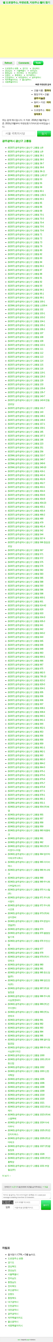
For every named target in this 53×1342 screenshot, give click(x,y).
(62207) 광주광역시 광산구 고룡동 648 (25, 649)
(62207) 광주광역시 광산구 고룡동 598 (25, 593)
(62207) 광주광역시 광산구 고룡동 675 (25, 668)
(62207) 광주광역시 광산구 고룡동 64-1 (26, 199)
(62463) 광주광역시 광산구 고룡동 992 (25, 1024)
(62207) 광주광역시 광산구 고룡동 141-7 (26, 408)
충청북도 (18, 75)
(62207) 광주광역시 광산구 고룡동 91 (25, 278)
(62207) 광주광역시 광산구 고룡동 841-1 (26, 720)
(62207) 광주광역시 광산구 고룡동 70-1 (26, 215)
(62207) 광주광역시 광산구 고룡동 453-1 (26, 487)
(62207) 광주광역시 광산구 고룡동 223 (25, 443)
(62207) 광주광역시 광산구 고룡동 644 (25, 637)
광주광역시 (36, 77)
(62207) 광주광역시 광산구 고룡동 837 (25, 704)
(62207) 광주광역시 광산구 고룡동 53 (25, 179)
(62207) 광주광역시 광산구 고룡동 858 (25, 739)
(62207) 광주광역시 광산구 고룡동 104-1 (26, 321)
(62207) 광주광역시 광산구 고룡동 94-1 (26, 290)
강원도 (7, 75)
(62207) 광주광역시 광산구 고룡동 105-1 (26, 325)
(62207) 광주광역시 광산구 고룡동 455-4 (26, 511)
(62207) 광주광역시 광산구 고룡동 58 (25, 187)
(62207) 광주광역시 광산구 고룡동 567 (25, 550)
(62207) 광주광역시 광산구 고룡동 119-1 (26, 372)
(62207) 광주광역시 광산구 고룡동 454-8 (26, 499)
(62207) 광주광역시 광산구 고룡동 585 (25, 578)
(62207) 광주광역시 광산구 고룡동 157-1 (26, 424)
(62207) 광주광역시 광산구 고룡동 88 (25, 274)
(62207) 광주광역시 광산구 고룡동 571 (25, 554)
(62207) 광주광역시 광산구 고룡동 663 (25, 653)
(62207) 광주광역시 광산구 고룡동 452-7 (26, 483)
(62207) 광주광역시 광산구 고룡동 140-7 (26, 396)
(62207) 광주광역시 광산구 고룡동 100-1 (26, 301)
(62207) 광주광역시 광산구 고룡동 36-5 (26, 159)
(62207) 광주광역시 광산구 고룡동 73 (25, 242)
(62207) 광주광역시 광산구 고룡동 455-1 (26, 507)
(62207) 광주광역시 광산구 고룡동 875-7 (26, 783)
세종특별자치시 (11, 82)
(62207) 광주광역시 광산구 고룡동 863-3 (26, 759)
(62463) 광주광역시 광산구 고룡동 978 (25, 953)
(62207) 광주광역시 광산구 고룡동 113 (25, 357)
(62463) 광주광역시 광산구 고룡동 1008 (26, 1087)
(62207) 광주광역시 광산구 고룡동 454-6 (26, 495)
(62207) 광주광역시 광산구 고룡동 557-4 (26, 538)
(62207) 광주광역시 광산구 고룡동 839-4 (26, 712)
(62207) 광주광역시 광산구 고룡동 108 (25, 337)
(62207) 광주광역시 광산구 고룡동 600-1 (26, 597)
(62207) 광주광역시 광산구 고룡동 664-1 (26, 657)
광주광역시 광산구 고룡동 (16, 141)
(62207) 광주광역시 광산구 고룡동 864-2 (26, 763)
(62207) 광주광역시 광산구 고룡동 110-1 (26, 345)
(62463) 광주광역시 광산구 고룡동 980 (25, 964)
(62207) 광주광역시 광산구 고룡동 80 (25, 250)
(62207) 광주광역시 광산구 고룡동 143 (25, 412)
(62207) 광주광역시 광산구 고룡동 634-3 (26, 617)
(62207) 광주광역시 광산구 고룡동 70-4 (26, 222)
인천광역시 (9, 77)
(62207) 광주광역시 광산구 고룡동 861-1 (26, 747)
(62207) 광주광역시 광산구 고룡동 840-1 (26, 716)
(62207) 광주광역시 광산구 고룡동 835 (25, 692)
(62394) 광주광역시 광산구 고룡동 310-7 (26, 455)
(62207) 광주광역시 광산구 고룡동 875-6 (26, 779)
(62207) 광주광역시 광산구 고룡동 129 (25, 380)
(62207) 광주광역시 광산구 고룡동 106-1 (26, 329)
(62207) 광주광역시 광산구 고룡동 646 (25, 645)
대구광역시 (30, 75)
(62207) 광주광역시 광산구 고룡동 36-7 (26, 163)
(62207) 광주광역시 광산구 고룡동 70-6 (26, 230)
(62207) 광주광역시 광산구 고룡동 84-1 (26, 266)
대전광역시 (23, 77)
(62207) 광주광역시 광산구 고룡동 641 (25, 625)
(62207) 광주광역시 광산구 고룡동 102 (25, 309)
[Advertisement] (26, 31)
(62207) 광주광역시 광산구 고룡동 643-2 (26, 633)
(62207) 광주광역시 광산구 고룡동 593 (25, 586)
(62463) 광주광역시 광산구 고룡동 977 (25, 949)
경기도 (25, 68)
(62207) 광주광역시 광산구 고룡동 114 (25, 361)
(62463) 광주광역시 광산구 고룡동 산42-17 (27, 175)
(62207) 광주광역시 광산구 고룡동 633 (25, 613)
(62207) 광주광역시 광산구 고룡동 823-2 (26, 680)
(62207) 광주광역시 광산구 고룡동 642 (25, 629)
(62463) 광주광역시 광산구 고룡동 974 (25, 929)
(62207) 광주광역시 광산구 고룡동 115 (25, 365)
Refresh (8, 63)
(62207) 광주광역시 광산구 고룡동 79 (25, 246)
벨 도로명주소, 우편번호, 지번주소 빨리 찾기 (26, 2)
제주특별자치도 (11, 80)
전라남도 (33, 70)
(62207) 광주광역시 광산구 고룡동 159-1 (26, 428)
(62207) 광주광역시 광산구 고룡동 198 (25, 440)
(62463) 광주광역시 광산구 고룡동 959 (25, 826)
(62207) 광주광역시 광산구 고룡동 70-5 (26, 226)
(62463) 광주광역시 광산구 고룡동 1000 (26, 1055)
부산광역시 (32, 73)
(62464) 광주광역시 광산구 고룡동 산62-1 (27, 195)
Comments (24, 63)
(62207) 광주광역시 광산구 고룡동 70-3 (26, 218)
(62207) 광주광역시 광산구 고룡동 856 (25, 735)
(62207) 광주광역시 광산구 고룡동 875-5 (26, 775)
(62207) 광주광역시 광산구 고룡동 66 (25, 207)
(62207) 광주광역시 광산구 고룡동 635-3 (26, 621)
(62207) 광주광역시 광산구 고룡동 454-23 (27, 503)
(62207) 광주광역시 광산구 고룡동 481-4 (26, 526)
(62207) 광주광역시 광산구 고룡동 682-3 (26, 672)
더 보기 (6, 1176)
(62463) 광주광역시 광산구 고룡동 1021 (26, 1103)
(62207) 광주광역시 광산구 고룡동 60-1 (26, 191)
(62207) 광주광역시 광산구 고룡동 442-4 (26, 475)
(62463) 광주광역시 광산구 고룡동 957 (25, 818)
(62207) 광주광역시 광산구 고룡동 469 (25, 518)
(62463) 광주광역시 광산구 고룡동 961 (25, 838)
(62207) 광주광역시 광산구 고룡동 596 (25, 589)
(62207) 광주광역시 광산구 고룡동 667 (25, 664)
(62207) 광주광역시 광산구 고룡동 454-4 (26, 491)
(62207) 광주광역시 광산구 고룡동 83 (25, 258)
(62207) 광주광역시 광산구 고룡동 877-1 (26, 791)
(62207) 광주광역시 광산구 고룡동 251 (25, 447)
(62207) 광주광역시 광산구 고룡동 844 (25, 724)
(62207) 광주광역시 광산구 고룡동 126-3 (26, 376)
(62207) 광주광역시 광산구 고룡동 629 (25, 609)
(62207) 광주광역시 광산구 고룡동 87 (25, 270)
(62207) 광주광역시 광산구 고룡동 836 (25, 696)
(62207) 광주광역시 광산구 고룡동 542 (25, 530)
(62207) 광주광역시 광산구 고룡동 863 (25, 755)
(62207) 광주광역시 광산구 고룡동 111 (25, 349)
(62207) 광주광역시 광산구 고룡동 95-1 (26, 293)
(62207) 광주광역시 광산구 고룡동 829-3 (26, 684)
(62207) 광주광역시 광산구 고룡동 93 (25, 286)
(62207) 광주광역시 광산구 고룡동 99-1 (26, 297)
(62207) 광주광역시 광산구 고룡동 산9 (25, 147)
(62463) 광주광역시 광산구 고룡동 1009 (26, 1091)
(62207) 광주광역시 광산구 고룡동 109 (25, 341)
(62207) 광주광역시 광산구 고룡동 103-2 (26, 317)
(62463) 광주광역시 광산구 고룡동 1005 (26, 1079)
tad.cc (19, 1339)
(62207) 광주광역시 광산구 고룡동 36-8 (26, 167)
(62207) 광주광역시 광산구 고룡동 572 (25, 558)
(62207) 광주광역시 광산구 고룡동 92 (25, 282)
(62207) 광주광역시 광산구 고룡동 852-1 (26, 728)
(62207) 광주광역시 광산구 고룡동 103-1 (26, 313)
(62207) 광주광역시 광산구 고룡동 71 (25, 234)
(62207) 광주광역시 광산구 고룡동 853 (25, 732)
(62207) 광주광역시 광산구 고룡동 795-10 (27, 676)
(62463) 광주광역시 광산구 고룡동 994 (25, 1031)
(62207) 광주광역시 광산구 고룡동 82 (25, 254)
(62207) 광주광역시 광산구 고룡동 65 (25, 203)
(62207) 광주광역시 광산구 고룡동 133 (25, 384)
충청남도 (8, 73)
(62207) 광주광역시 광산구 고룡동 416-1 (26, 471)
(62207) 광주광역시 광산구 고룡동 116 (25, 368)
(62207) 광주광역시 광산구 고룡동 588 (25, 582)
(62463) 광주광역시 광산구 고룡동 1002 (26, 1067)
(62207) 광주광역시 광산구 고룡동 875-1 (26, 771)
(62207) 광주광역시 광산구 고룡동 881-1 (26, 799)
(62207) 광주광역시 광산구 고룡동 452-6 (26, 479)
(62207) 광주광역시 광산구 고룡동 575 (25, 562)
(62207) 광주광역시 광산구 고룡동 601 (25, 601)
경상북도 (36, 68)
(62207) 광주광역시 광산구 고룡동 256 (25, 451)
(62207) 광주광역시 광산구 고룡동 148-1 (26, 416)
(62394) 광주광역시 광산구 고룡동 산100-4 (27, 305)
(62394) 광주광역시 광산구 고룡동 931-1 (26, 803)
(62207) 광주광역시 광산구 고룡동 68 (25, 211)
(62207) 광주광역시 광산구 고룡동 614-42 (27, 605)
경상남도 (8, 70)
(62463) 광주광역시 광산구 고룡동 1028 (26, 1154)
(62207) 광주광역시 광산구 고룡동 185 (25, 432)
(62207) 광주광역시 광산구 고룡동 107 (25, 333)
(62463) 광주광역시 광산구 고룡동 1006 (26, 1083)
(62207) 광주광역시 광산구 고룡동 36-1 (26, 155)
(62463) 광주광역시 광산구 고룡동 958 (25, 822)
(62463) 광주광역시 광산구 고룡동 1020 (26, 1099)
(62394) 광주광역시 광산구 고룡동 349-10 (27, 467)
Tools (38, 63)
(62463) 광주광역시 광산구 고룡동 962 (25, 842)
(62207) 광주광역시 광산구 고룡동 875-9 (26, 787)
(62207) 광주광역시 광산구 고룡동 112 (25, 353)
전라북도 (20, 73)
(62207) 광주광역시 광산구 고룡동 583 (25, 574)
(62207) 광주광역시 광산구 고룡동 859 (25, 743)
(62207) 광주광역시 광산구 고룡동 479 (25, 522)
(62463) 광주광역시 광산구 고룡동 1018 (26, 1095)
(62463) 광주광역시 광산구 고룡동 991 (25, 1020)
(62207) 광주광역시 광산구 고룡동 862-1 (26, 751)
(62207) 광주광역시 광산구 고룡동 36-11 (26, 171)
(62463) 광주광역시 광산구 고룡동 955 (25, 814)
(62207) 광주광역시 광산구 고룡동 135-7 (26, 392)
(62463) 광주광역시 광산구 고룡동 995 (25, 1035)
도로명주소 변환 (11, 68)
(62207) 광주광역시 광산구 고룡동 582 (25, 570)
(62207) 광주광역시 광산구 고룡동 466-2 (26, 514)
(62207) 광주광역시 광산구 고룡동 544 (25, 534)
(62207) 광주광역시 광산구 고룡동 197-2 (26, 436)
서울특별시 (21, 70)
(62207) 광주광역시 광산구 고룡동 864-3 (26, 767)
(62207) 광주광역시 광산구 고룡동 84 (25, 262)
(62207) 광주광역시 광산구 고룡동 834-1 (26, 688)
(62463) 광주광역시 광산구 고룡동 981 (25, 968)
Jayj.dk (28, 1339)
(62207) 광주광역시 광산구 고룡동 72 (25, 238)
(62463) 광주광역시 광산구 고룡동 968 (25, 878)
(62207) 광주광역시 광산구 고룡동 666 (25, 661)
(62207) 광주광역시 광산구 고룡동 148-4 (26, 420)
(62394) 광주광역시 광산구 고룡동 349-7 (26, 459)
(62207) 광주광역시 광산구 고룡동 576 (25, 566)
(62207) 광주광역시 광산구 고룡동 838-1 (26, 708)
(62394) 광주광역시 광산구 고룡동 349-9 (26, 463)
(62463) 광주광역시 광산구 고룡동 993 (25, 1028)
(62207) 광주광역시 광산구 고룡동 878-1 (26, 795)
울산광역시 (26, 80)
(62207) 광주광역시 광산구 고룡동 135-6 (26, 388)
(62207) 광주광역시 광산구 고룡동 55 (25, 183)
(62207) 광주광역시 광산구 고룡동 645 (25, 641)
